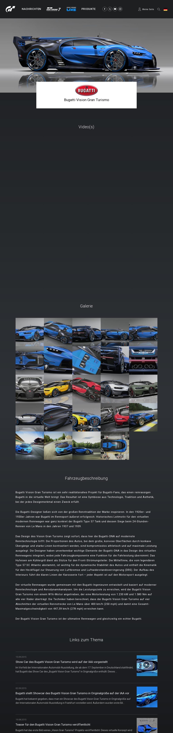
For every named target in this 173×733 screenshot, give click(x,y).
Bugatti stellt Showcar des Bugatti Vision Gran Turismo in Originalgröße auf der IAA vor (74, 693)
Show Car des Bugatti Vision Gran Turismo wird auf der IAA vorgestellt (63, 662)
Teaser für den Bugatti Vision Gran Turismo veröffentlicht (55, 724)
